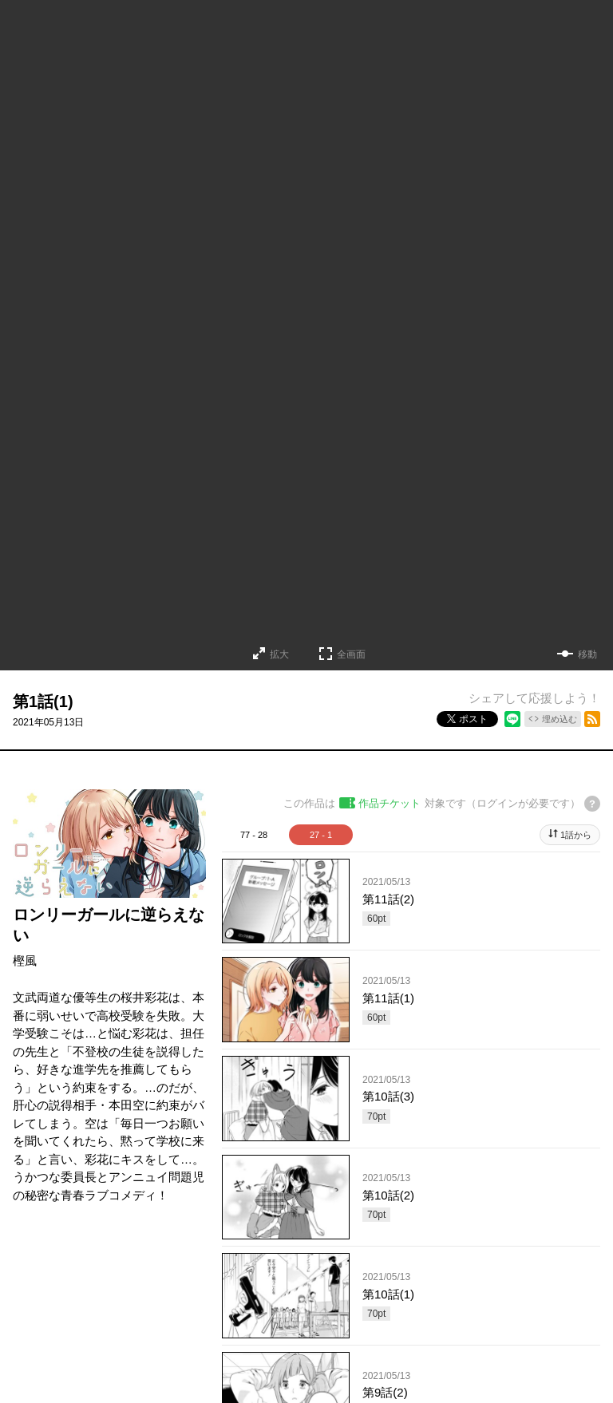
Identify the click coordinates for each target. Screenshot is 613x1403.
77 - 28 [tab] (253, 835)
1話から (575, 835)
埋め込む (559, 719)
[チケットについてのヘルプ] (592, 804)
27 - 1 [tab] (321, 835)
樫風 (25, 960)
